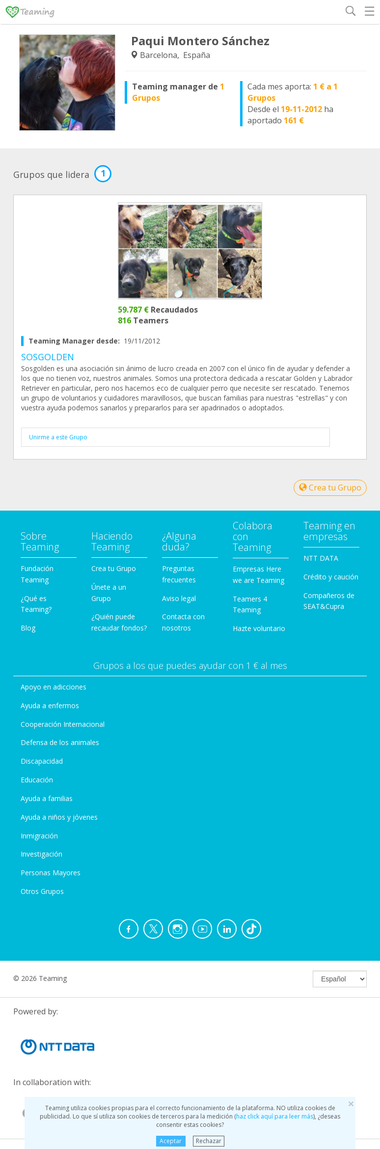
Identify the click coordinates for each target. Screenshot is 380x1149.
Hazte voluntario (259, 628)
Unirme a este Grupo (58, 437)
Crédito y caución (330, 576)
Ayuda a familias (47, 798)
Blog (28, 627)
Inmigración (39, 835)
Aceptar (171, 1141)
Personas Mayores (51, 872)
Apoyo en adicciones (53, 686)
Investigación (41, 854)
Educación (37, 779)
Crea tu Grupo (330, 487)
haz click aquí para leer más (274, 1116)
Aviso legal (179, 598)
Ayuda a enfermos (50, 705)
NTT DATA (320, 558)
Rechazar (208, 1141)
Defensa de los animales (60, 742)
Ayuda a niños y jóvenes (59, 817)
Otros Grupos (42, 891)
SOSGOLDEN (47, 357)
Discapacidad (42, 761)
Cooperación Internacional (63, 724)
